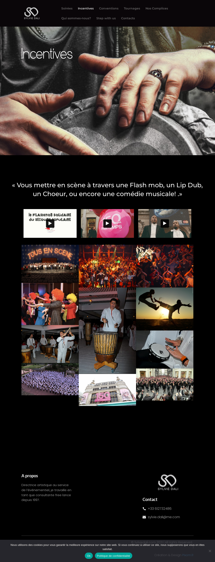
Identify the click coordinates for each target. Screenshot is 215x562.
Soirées (66, 8)
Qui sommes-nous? (76, 18)
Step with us (106, 18)
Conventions (108, 8)
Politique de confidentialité (113, 555)
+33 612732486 (160, 508)
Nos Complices (157, 8)
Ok (88, 555)
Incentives (86, 8)
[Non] (210, 551)
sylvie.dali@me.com (164, 517)
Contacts (128, 18)
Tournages (132, 8)
